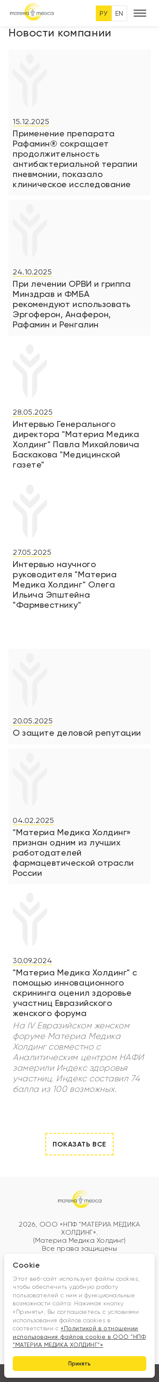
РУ (104, 13)
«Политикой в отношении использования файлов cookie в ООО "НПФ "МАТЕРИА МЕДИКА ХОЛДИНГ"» (79, 1336)
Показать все (79, 1144)
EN (119, 13)
